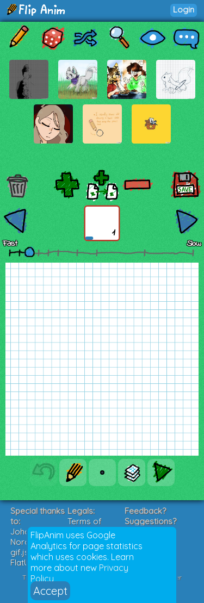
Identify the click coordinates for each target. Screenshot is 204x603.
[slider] (29, 251)
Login (183, 9)
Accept (50, 591)
